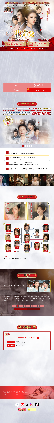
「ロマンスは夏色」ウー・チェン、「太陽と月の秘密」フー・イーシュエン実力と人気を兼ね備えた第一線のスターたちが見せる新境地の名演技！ (25, 163)
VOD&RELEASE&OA (43, 49)
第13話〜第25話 (33, 308)
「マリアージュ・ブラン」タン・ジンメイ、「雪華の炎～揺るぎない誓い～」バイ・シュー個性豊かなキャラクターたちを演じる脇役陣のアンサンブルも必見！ (28, 169)
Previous (4, 292)
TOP (6, 49)
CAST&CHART (25, 49)
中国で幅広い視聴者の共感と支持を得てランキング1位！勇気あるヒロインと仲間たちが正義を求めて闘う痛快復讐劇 (22, 152)
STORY (33, 49)
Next (50, 292)
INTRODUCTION (14, 49)
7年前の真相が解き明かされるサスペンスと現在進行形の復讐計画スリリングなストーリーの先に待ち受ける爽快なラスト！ (23, 158)
